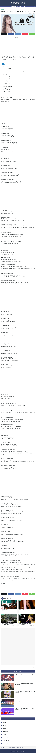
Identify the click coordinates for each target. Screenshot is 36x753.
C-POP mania (18, 2)
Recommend (6, 731)
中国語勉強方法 (6, 740)
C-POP (2, 9)
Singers (4, 734)
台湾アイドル (5, 743)
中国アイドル (5, 737)
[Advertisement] (18, 45)
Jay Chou (5, 725)
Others (4, 728)
